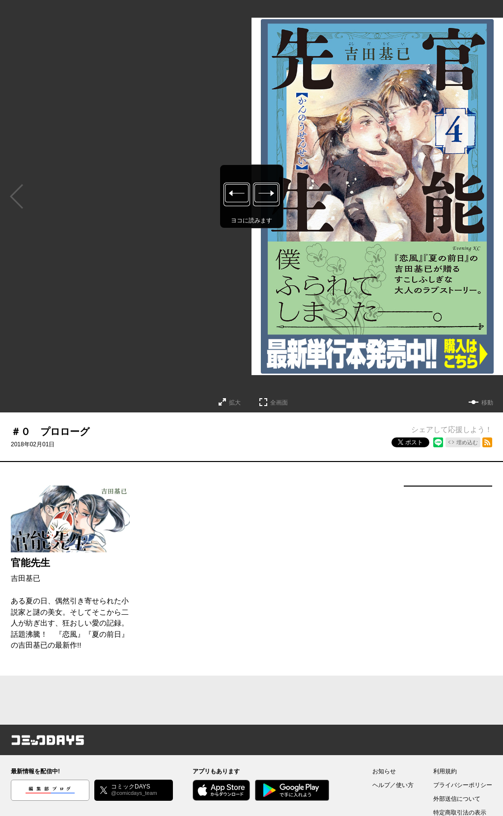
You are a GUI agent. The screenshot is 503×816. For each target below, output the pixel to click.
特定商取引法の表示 (459, 812)
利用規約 (445, 771)
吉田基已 (25, 578)
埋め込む (467, 442)
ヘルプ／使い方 (393, 785)
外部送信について (456, 798)
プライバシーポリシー (462, 785)
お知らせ (384, 771)
